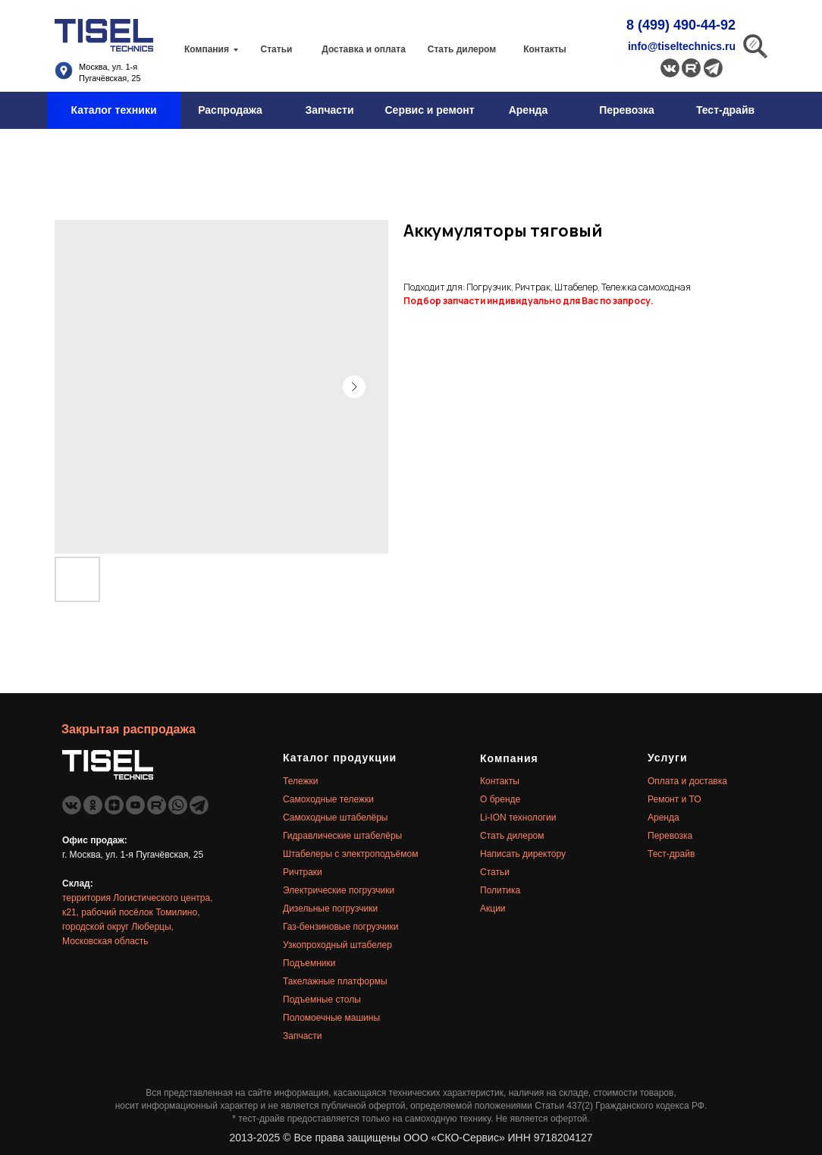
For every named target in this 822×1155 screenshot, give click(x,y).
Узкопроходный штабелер (337, 945)
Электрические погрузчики (338, 890)
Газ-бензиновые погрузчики (341, 926)
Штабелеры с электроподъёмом (350, 854)
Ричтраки (302, 872)
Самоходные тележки (328, 799)
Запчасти (302, 1036)
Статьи (495, 872)
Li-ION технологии (518, 817)
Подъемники (309, 963)
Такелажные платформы (335, 981)
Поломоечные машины (331, 1017)
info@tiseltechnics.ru (682, 46)
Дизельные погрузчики (330, 908)
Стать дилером (512, 835)
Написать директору (523, 854)
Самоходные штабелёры (335, 817)
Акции (493, 908)
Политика (500, 890)
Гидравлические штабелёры (342, 835)
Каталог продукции (340, 758)
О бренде (500, 799)
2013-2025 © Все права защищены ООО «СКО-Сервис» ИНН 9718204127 (410, 1137)
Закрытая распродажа (128, 729)
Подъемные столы (322, 999)
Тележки (300, 781)
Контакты (499, 781)
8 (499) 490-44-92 (681, 25)
